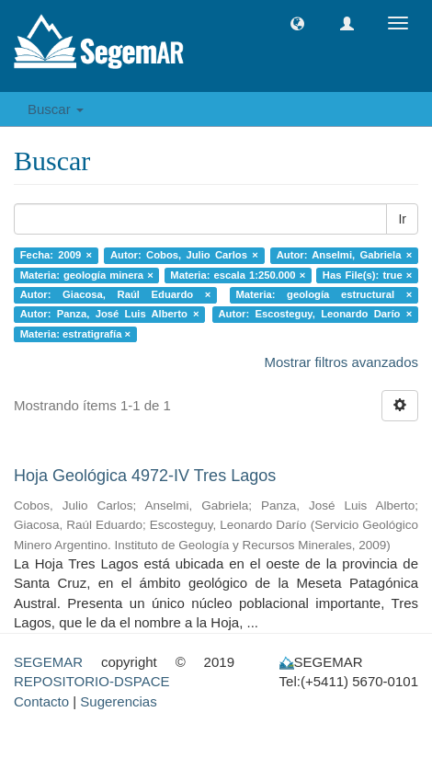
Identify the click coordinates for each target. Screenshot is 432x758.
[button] (297, 23)
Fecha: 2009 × (56, 254)
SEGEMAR (48, 662)
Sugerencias (118, 701)
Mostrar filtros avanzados (341, 362)
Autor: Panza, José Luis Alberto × (109, 314)
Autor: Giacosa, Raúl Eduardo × (115, 294)
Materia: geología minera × (86, 275)
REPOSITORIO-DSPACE (91, 681)
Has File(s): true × (367, 275)
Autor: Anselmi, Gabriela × (345, 254)
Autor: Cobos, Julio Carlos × (184, 254)
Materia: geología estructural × (323, 294)
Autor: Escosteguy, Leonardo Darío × (315, 314)
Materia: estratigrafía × (75, 333)
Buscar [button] (56, 109)
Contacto (41, 701)
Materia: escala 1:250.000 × (237, 275)
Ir (402, 219)
